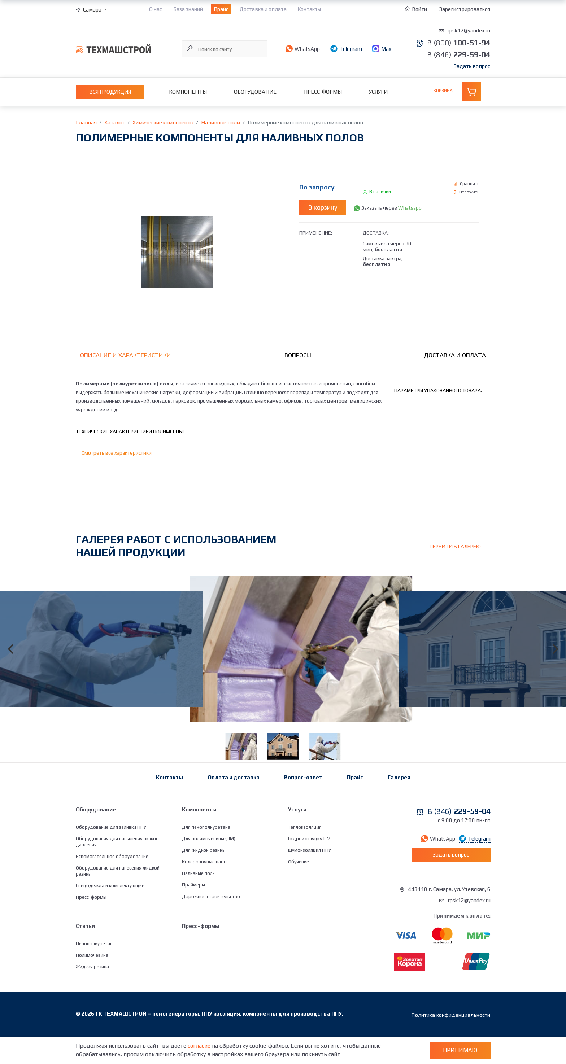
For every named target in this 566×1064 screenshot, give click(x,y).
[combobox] (92, 9)
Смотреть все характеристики (117, 455)
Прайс (221, 9)
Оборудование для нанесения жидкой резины (118, 899)
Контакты (309, 9)
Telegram (345, 48)
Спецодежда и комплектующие (110, 914)
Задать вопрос (472, 67)
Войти (416, 9)
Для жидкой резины (204, 878)
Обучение (298, 890)
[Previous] (11, 664)
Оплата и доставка (234, 806)
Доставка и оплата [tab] (454, 355)
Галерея (399, 806)
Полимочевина (92, 983)
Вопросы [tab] (297, 355)
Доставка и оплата (263, 9)
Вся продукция (110, 92)
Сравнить (469, 184)
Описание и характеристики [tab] (126, 355)
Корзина (443, 90)
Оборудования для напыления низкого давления (118, 870)
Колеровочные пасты (205, 890)
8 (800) (456, 42)
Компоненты (188, 92)
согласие (199, 1045)
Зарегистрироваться (464, 9)
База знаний (188, 9)
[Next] (554, 664)
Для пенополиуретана (206, 855)
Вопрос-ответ (303, 806)
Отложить (469, 192)
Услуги (378, 92)
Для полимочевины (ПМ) (208, 867)
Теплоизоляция (305, 855)
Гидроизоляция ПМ (309, 867)
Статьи (85, 954)
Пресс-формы (323, 92)
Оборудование (255, 92)
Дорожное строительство (211, 925)
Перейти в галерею (457, 549)
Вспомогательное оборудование (112, 885)
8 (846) (456, 55)
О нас (155, 9)
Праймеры (193, 913)
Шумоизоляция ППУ (309, 878)
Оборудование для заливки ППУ (111, 855)
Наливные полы (199, 902)
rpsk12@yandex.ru (469, 30)
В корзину (322, 207)
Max (378, 48)
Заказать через (391, 208)
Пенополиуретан (94, 972)
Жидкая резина (92, 995)
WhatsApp (301, 48)
